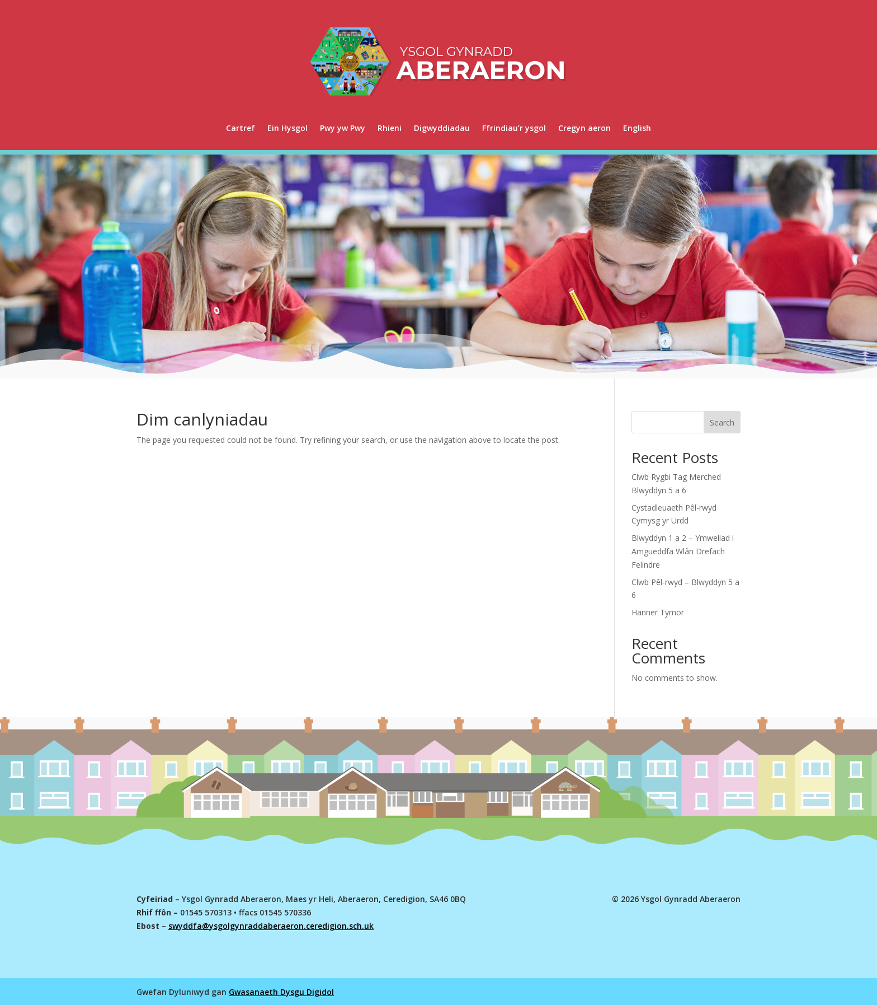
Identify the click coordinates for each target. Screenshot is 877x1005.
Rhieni (390, 128)
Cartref (240, 128)
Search (722, 422)
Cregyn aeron (584, 128)
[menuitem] (637, 128)
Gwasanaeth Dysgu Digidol (281, 992)
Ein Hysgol (287, 128)
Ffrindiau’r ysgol (514, 128)
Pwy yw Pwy (342, 128)
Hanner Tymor (657, 612)
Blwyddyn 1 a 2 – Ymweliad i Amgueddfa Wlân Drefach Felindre (682, 551)
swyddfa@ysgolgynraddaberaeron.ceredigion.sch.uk (271, 925)
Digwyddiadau (442, 128)
